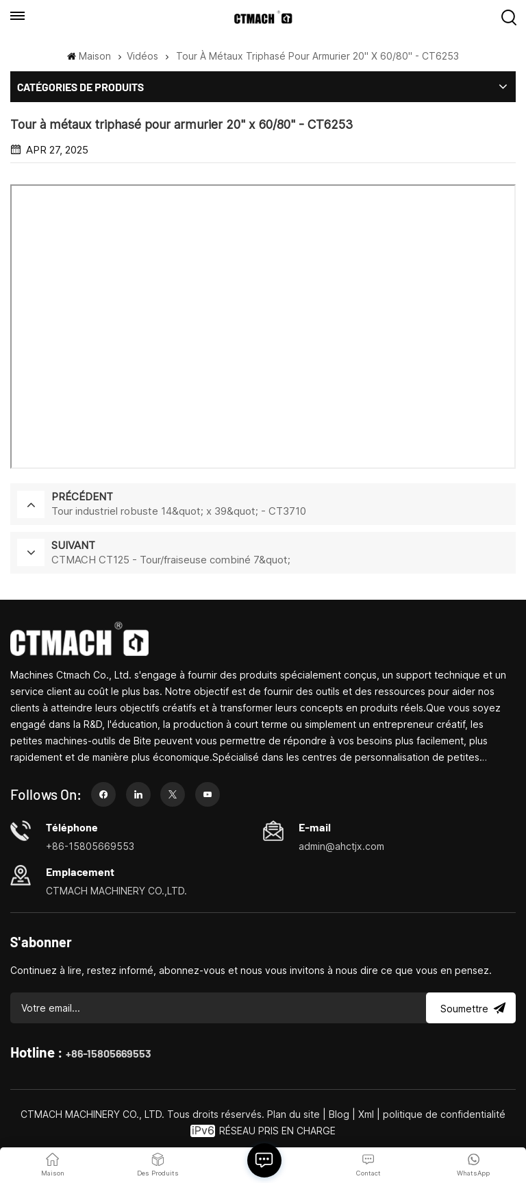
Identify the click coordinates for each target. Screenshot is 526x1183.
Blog (339, 1114)
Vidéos (142, 56)
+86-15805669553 (108, 1053)
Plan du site (295, 1114)
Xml (366, 1114)
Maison (88, 56)
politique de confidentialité (444, 1114)
